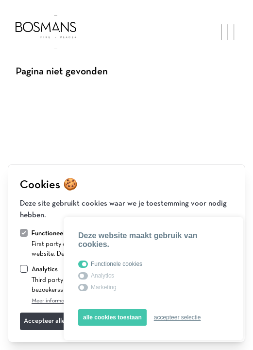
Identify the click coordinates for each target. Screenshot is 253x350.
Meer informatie (51, 300)
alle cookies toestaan (112, 317)
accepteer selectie (177, 317)
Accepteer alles (46, 321)
